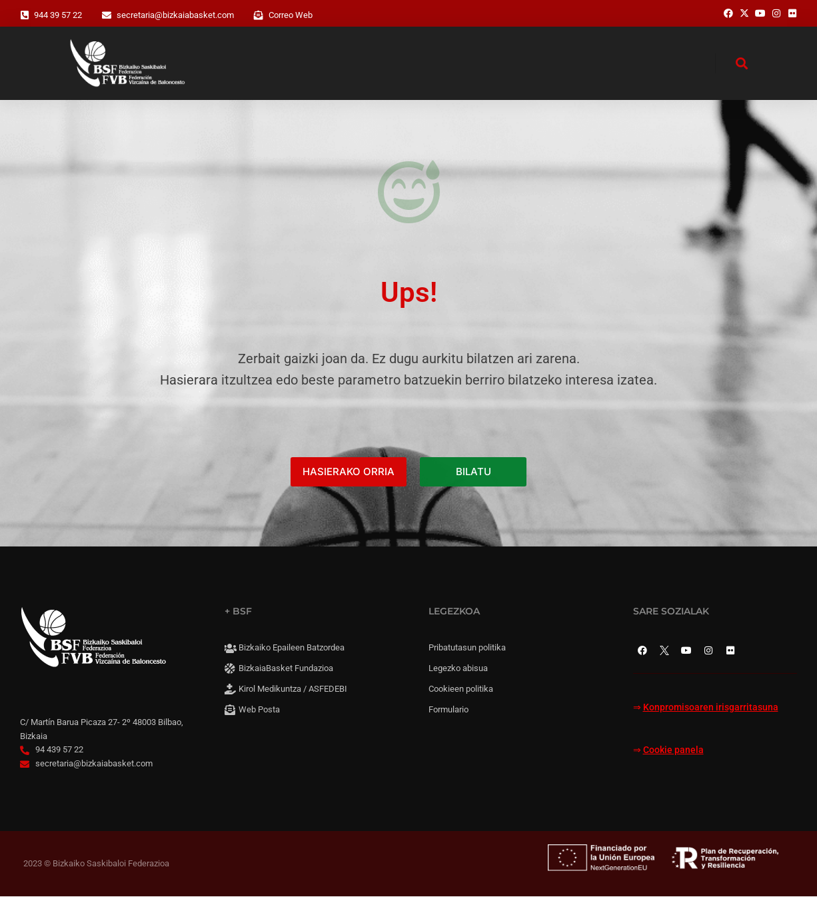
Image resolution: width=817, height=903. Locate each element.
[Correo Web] (258, 15)
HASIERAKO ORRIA (349, 478)
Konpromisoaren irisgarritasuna (710, 714)
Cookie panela (673, 756)
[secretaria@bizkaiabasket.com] (106, 15)
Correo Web (291, 15)
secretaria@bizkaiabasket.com (175, 15)
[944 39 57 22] (24, 15)
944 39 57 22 (58, 15)
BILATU (473, 478)
